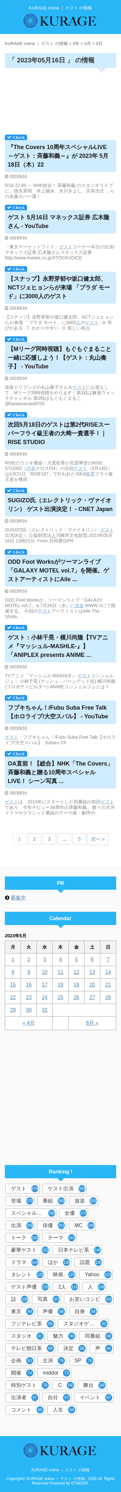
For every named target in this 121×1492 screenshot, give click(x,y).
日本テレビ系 (79, 1250)
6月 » (92, 1023)
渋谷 (30, 468)
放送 (86, 1200)
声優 (54, 1311)
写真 (48, 1299)
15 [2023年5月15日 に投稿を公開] (13, 984)
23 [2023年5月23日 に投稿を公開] (29, 997)
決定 (74, 1348)
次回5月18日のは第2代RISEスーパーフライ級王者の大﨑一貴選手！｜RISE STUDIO (59, 433)
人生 (64, 1409)
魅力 (64, 1336)
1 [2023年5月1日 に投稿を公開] (13, 959)
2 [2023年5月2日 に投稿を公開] (28, 959)
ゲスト (66, 246)
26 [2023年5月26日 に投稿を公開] (76, 997)
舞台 (94, 1385)
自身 (86, 1311)
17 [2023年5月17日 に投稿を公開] (44, 984)
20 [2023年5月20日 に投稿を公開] (92, 984)
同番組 (98, 1336)
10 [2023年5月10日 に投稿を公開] (44, 972)
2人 (68, 1287)
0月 (88, 43)
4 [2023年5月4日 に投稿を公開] (60, 959)
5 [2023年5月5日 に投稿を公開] (76, 959)
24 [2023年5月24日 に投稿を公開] (44, 997)
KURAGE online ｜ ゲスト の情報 (60, 1470)
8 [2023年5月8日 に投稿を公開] (13, 972)
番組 (54, 1200)
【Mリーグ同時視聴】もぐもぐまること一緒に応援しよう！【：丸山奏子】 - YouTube (59, 358)
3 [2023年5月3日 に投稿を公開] (44, 959)
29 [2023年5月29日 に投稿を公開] (13, 1010)
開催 (22, 1373)
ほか (59, 1262)
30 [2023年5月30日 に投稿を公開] (29, 1010)
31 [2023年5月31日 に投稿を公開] (44, 1010)
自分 (59, 1397)
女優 (76, 1213)
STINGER (79, 1483)
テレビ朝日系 (32, 1348)
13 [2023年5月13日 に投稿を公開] (92, 972)
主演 (54, 1360)
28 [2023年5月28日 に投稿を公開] (108, 997)
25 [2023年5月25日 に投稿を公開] (61, 997)
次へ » (98, 839)
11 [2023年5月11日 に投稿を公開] (61, 972)
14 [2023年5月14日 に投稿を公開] (108, 972)
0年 (76, 43)
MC (85, 1225)
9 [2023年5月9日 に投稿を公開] (28, 972)
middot (56, 1373)
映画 (64, 1274)
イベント (96, 1397)
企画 (22, 1360)
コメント (27, 1409)
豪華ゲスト (30, 1250)
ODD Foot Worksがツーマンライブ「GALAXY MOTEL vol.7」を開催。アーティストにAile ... (58, 571)
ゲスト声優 (30, 1287)
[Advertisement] (60, 99)
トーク (24, 1237)
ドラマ (24, 1262)
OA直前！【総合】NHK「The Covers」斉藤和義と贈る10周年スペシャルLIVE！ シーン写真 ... (60, 772)
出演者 (24, 1397)
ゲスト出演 (67, 1188)
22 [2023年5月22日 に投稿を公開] (13, 997)
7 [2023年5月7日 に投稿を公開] (107, 959)
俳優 (54, 1225)
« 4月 (29, 1023)
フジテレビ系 (32, 1323)
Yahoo (98, 1274)
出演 (22, 1225)
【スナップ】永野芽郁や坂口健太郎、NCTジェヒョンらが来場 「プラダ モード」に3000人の (59, 287)
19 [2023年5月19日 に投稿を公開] (76, 984)
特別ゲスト (30, 1385)
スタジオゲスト (85, 1323)
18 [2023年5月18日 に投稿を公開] (61, 984)
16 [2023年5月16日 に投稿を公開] (29, 984)
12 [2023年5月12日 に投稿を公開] (76, 972)
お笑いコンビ (90, 1299)
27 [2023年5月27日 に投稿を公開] (92, 997)
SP (84, 1360)
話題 (91, 1262)
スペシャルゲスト (33, 1213)
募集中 (18, 897)
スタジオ (27, 1336)
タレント (27, 1274)
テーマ (61, 1237)
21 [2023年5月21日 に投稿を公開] (108, 984)
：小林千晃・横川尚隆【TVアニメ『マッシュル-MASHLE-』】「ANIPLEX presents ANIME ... (58, 646)
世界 (90, 473)
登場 (22, 1200)
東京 (22, 1311)
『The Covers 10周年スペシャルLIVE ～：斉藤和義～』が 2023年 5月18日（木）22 (58, 156)
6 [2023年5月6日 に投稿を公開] (92, 959)
